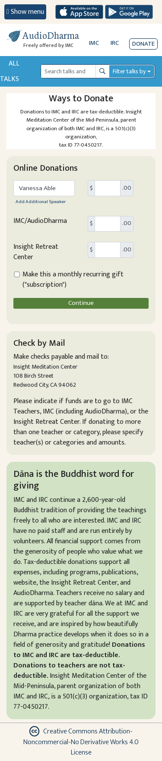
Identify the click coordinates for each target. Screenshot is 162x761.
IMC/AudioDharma (40, 221)
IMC (94, 43)
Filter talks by (129, 71)
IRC (115, 43)
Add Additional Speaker (41, 201)
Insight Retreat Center (35, 252)
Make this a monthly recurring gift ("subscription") (73, 279)
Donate (143, 43)
